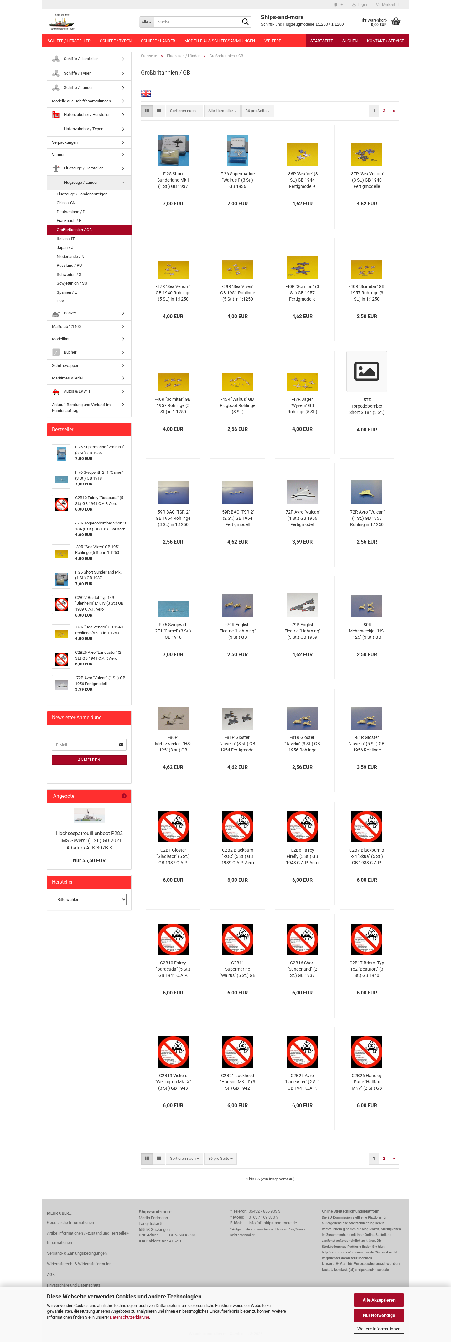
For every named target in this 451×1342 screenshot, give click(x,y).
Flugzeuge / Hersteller (77, 168)
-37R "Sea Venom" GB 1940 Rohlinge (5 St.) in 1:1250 (173, 293)
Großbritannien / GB (74, 229)
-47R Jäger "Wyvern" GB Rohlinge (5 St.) (302, 405)
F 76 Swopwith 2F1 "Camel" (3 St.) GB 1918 (173, 631)
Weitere (272, 41)
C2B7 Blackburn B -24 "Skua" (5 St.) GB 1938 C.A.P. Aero (366, 857)
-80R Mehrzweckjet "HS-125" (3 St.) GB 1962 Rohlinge (367, 631)
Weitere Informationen (379, 1328)
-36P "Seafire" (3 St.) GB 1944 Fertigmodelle (302, 180)
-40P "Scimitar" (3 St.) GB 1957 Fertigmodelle (302, 293)
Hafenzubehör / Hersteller (81, 115)
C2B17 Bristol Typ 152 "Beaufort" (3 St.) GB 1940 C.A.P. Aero (367, 969)
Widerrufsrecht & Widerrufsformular (79, 1264)
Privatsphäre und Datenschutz (73, 1285)
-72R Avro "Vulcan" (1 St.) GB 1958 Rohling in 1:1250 (367, 518)
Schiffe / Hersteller (69, 41)
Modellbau (61, 339)
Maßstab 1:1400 (66, 326)
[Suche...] (146, 22)
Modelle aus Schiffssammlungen (219, 41)
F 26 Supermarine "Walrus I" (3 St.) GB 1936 (237, 180)
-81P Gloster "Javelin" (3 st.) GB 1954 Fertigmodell (237, 743)
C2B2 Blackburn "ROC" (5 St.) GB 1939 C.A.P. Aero (237, 856)
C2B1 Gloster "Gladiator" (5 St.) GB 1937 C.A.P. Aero (173, 857)
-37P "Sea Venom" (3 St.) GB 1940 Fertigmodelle (367, 180)
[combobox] (184, 111)
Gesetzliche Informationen (70, 1222)
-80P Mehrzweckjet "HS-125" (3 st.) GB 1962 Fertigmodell (173, 744)
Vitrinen (58, 154)
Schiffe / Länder (158, 41)
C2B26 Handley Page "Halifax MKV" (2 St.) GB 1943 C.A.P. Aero (366, 1082)
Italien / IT (66, 238)
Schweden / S (69, 274)
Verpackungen (65, 142)
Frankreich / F (69, 220)
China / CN (66, 202)
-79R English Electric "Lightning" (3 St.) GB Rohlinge (238, 631)
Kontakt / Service (385, 41)
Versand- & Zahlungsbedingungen (77, 1253)
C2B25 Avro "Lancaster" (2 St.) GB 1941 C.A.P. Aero (302, 1082)
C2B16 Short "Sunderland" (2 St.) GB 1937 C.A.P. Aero (302, 969)
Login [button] (359, 5)
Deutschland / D (71, 211)
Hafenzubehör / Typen (77, 129)
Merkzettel (387, 5)
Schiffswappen (65, 365)
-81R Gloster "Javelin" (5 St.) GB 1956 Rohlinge (367, 743)
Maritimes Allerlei (67, 378)
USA (60, 301)
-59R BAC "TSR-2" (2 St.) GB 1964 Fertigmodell (237, 518)
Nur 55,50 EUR (89, 861)
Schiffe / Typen (116, 41)
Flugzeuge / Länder (75, 183)
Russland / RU (69, 265)
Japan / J (65, 247)
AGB (51, 1274)
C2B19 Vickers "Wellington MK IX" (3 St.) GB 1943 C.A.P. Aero (173, 1082)
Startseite (321, 41)
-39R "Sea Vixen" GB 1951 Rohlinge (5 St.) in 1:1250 (237, 293)
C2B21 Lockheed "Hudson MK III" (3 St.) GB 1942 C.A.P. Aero (237, 1082)
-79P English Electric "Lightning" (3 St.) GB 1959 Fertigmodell (302, 631)
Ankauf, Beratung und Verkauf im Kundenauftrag (81, 407)
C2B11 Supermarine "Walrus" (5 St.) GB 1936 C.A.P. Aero (238, 969)
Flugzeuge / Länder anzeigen (82, 194)
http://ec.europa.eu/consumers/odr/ (348, 1252)
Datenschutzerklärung (129, 1317)
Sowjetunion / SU (72, 283)
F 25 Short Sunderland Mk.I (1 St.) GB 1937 (173, 180)
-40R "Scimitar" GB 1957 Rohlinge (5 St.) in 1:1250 (173, 405)
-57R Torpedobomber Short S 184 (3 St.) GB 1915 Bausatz (367, 406)
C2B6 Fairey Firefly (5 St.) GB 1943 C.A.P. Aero (302, 856)
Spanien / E (67, 292)
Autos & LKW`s (71, 391)
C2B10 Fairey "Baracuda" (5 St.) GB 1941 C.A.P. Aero (173, 969)
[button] (338, 4)
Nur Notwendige (379, 1315)
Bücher (64, 352)
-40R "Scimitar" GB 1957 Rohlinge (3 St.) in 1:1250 (367, 293)
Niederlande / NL (71, 256)
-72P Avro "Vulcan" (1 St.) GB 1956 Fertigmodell (302, 518)
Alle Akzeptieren (379, 1300)
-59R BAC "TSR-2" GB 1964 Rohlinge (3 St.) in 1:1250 (173, 518)
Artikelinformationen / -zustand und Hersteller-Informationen (88, 1238)
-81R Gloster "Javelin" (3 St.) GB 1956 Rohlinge (302, 743)
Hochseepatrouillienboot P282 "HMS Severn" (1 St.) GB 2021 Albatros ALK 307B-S (89, 840)
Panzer (64, 313)
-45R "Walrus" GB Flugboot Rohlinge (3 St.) (237, 405)
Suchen (350, 41)
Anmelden (89, 760)
